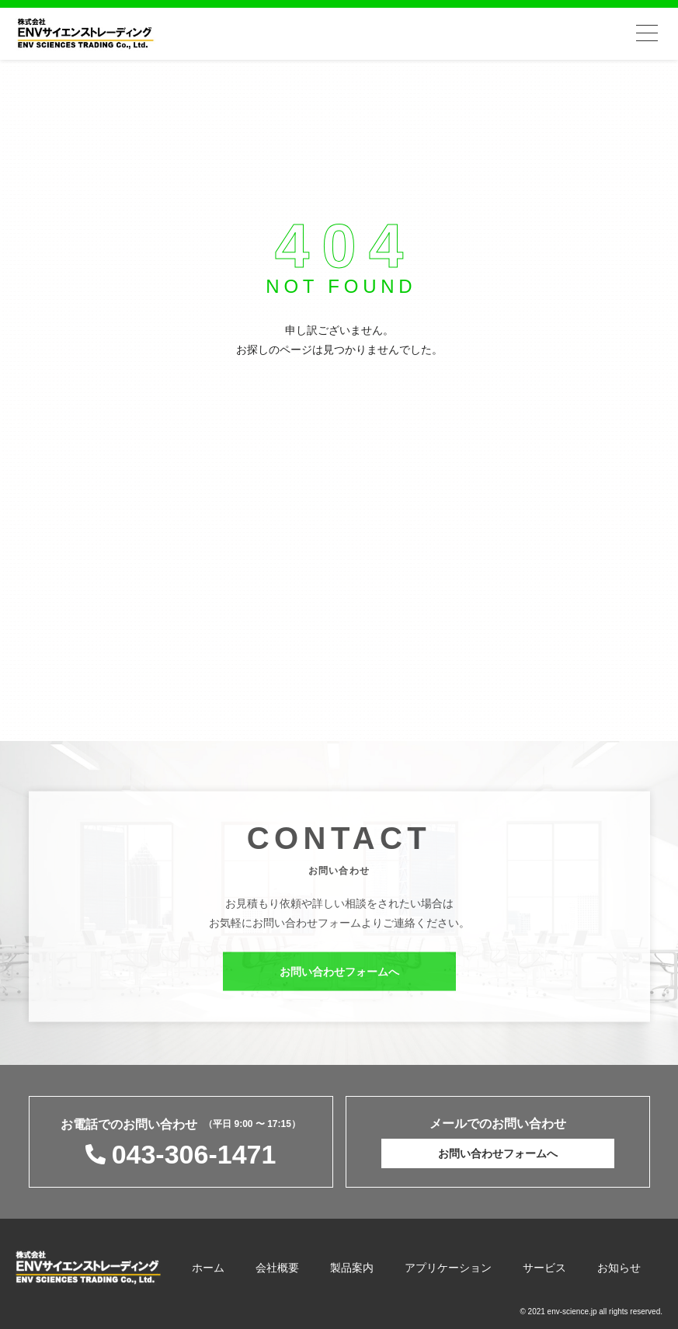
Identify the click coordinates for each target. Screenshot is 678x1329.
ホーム (208, 1267)
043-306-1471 (194, 1154)
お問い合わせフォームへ (339, 975)
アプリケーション (448, 1267)
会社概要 (277, 1267)
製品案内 (352, 1267)
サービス (544, 1267)
